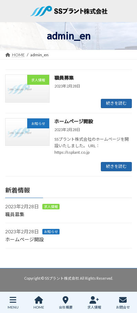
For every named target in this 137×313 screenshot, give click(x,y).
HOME (38, 302)
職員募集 (64, 77)
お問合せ (123, 302)
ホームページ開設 (73, 121)
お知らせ (51, 232)
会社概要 (66, 302)
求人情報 (51, 207)
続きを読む (116, 103)
